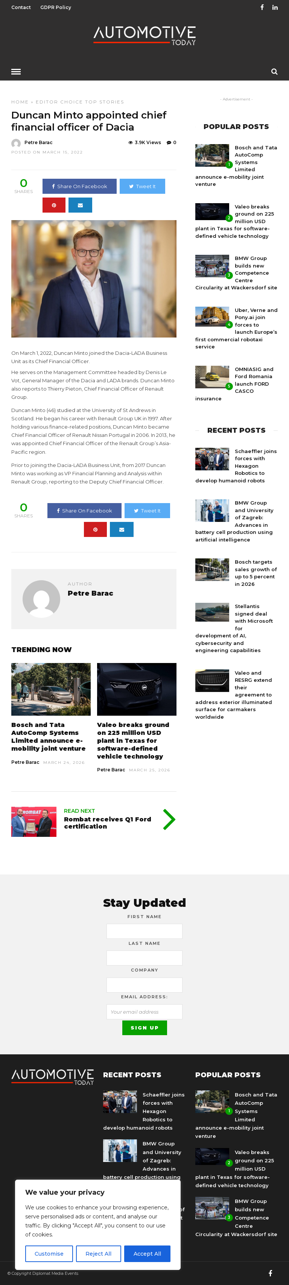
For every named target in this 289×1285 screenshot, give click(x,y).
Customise (49, 1253)
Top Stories (104, 101)
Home (20, 101)
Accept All (147, 1253)
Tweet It (142, 186)
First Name (145, 916)
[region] (98, 1225)
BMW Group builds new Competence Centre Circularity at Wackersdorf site (236, 272)
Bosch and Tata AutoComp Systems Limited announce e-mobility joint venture (48, 736)
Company (144, 969)
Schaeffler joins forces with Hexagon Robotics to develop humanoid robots (236, 465)
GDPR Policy (55, 7)
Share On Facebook (79, 186)
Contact (21, 7)
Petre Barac (25, 762)
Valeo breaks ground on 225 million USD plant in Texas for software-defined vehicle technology (133, 740)
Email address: (144, 996)
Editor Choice (59, 101)
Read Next (79, 810)
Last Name (145, 943)
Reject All (98, 1253)
